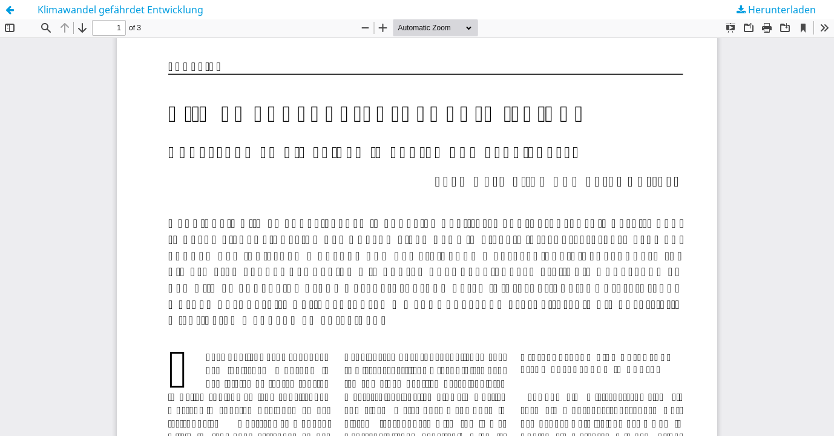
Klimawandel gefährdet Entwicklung (120, 9)
